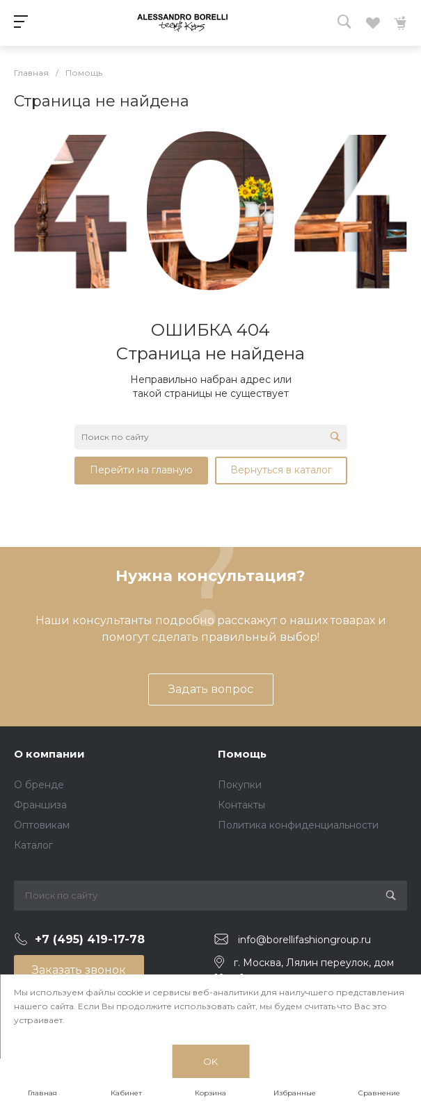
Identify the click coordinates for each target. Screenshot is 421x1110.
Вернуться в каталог (281, 470)
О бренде (39, 784)
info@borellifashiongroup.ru (304, 939)
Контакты (241, 805)
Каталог (33, 845)
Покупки (240, 784)
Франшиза (40, 805)
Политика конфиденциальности (298, 825)
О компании (49, 753)
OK (210, 1061)
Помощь (242, 753)
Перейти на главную (141, 470)
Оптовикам (42, 825)
